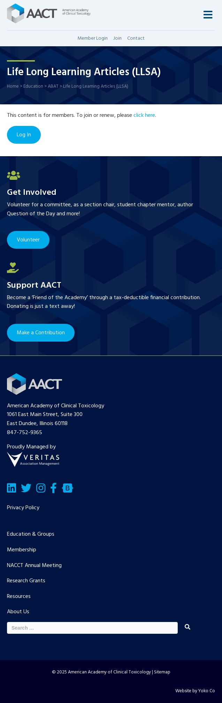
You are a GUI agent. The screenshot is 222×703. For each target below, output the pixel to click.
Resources (19, 596)
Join (117, 38)
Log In (24, 134)
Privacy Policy (23, 507)
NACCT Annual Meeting (34, 565)
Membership (21, 549)
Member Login (92, 38)
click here (144, 115)
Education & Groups (30, 534)
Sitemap (162, 672)
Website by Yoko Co (195, 691)
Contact (136, 38)
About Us (18, 611)
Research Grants (26, 580)
